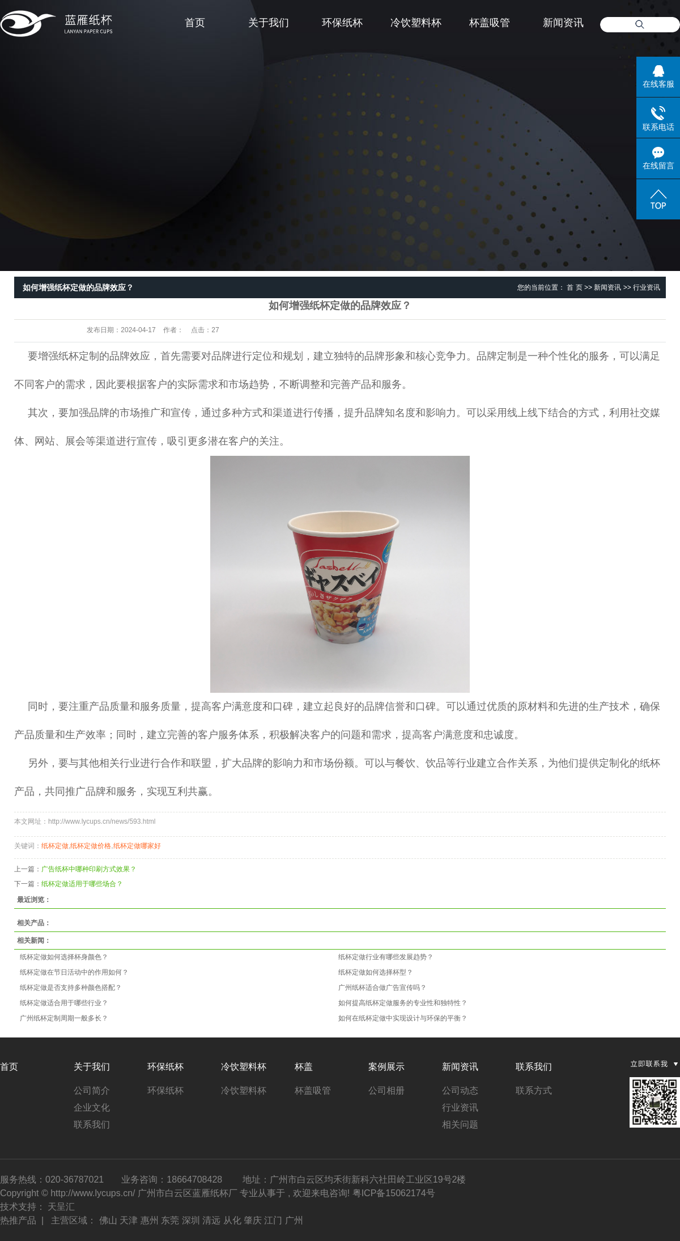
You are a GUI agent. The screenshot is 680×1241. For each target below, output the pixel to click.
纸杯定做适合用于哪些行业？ (64, 1003)
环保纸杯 (342, 22)
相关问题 (460, 1124)
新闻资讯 (563, 22)
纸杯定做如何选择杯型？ (375, 972)
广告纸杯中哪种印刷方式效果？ (89, 869)
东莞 (170, 1220)
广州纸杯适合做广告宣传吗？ (382, 988)
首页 (195, 22)
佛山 (108, 1220)
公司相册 (386, 1090)
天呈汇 (61, 1207)
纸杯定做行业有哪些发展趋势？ (386, 957)
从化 (232, 1220)
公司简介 (92, 1090)
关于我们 (268, 22)
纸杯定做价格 (90, 846)
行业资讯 (646, 287)
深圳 (191, 1220)
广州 (294, 1220)
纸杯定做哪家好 (137, 846)
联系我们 (92, 1124)
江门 (273, 1220)
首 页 (574, 287)
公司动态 (460, 1090)
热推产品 (18, 1220)
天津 (129, 1220)
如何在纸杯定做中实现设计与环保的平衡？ (403, 1018)
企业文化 (92, 1107)
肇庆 (253, 1220)
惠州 (150, 1220)
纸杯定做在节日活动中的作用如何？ (74, 972)
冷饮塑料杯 (415, 22)
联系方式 (534, 1090)
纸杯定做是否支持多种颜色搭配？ (71, 988)
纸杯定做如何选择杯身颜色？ (64, 957)
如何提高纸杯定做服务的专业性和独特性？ (403, 1003)
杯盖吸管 (489, 22)
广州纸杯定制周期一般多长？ (64, 1018)
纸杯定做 (55, 846)
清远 (211, 1220)
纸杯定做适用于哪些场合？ (82, 884)
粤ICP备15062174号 (393, 1193)
